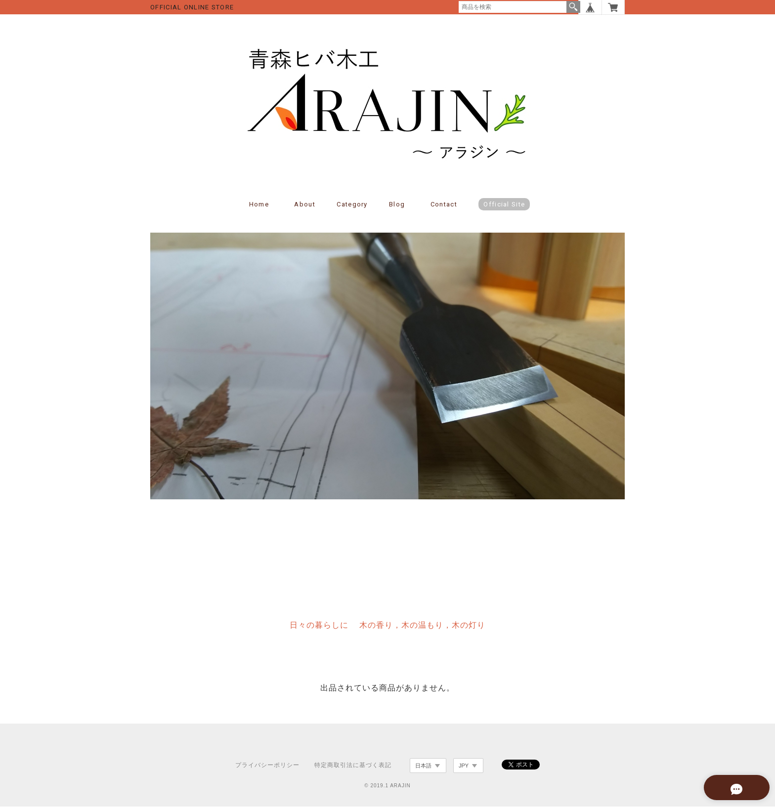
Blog (397, 208)
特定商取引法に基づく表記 (352, 769)
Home (259, 208)
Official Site (504, 208)
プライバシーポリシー (267, 769)
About (304, 208)
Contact (444, 208)
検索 (573, 7)
